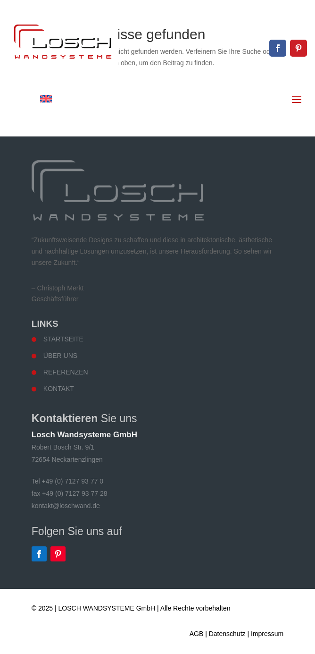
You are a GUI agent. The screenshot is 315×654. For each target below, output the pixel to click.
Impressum (267, 633)
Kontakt (58, 388)
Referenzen (65, 372)
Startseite (63, 339)
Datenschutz (227, 633)
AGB (197, 633)
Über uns (60, 355)
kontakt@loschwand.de (270, 31)
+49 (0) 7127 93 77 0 (274, 15)
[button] (17, 637)
